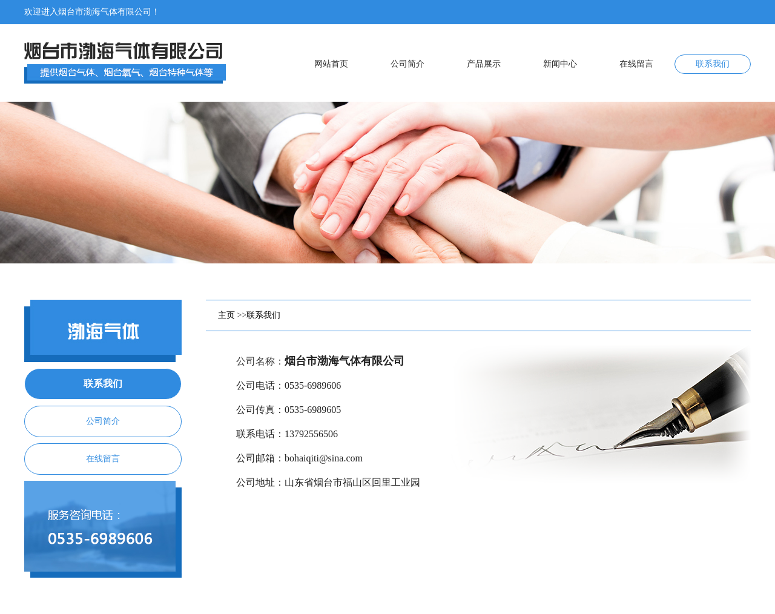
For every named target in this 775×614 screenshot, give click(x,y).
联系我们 (263, 315)
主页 (226, 315)
